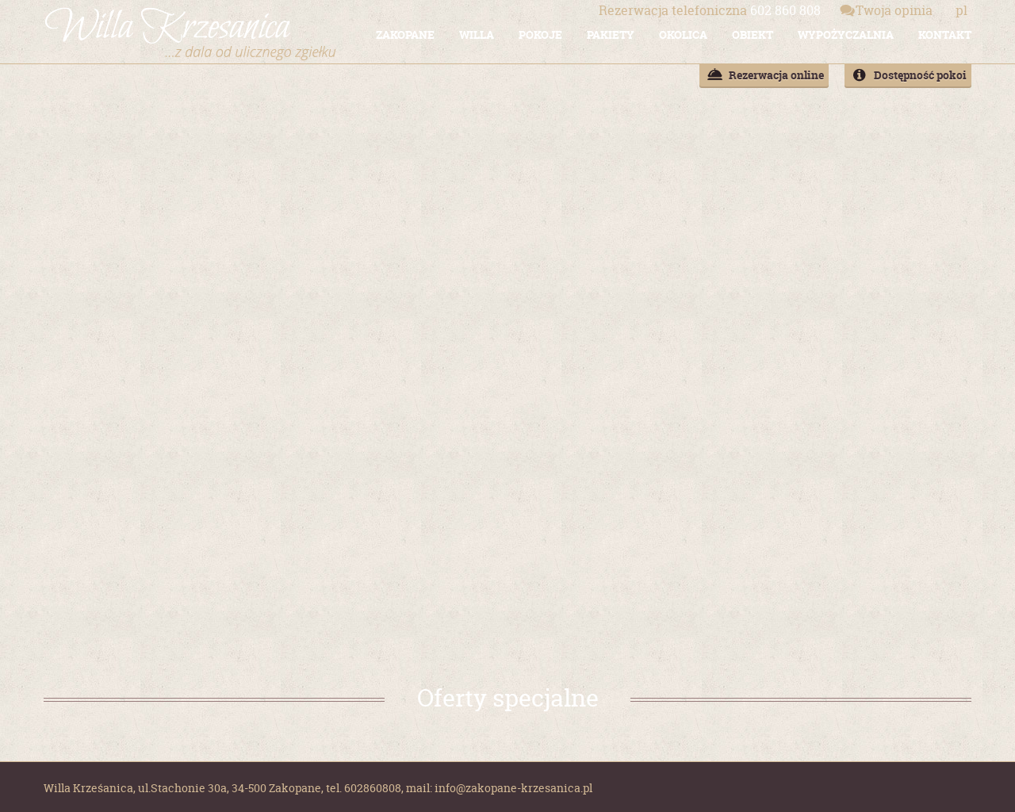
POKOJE (540, 34)
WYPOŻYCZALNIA (846, 34)
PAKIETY (610, 34)
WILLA (476, 34)
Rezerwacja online (776, 74)
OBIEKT (752, 34)
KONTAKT (944, 34)
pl (961, 10)
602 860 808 (710, 10)
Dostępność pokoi (920, 74)
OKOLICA (683, 34)
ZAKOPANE (405, 34)
